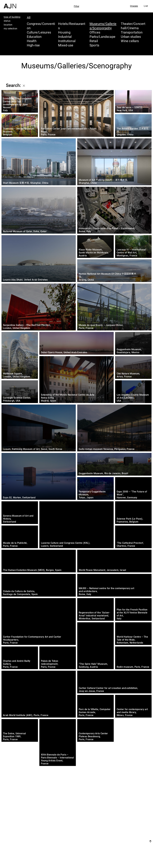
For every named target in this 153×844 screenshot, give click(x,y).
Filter (76, 6)
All (29, 17)
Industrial (65, 36)
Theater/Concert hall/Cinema (133, 26)
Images (134, 6)
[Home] (10, 4)
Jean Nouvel (127, 817)
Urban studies (131, 36)
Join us (119, 841)
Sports (94, 45)
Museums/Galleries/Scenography (103, 26)
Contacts (124, 834)
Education (34, 36)
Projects (123, 828)
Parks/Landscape (102, 36)
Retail (94, 41)
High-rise (33, 45)
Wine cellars (130, 41)
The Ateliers (127, 822)
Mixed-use (65, 45)
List (146, 6)
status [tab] (7, 20)
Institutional (66, 41)
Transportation (131, 32)
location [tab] (8, 24)
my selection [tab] (10, 28)
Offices (95, 32)
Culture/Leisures (39, 32)
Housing (64, 32)
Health (31, 41)
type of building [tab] (12, 17)
